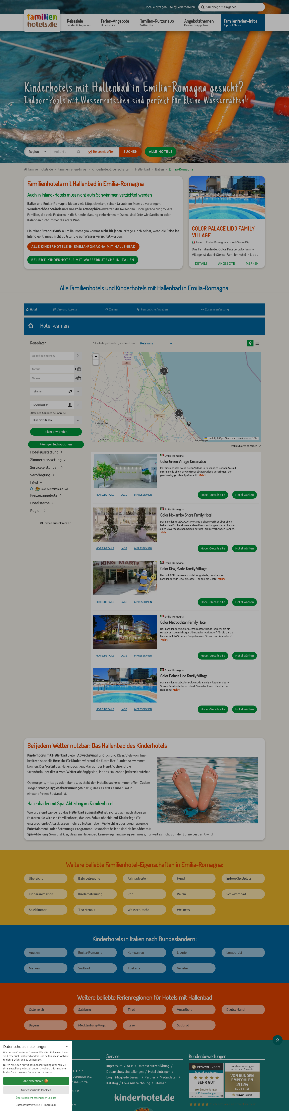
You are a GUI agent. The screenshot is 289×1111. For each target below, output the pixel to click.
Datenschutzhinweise (28, 1105)
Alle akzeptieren (36, 1081)
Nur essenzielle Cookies (36, 1090)
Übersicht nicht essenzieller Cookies (36, 1098)
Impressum (50, 1105)
